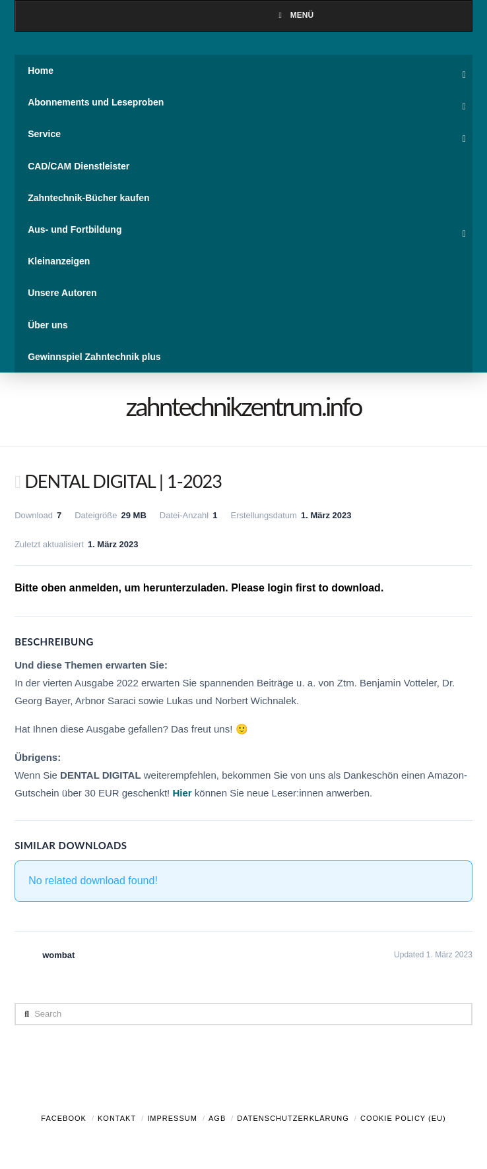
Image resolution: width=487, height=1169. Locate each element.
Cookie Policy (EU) (403, 1118)
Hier (181, 792)
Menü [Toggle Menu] (294, 15)
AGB (217, 1118)
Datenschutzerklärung (293, 1118)
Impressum (172, 1118)
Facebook (63, 1118)
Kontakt (117, 1118)
